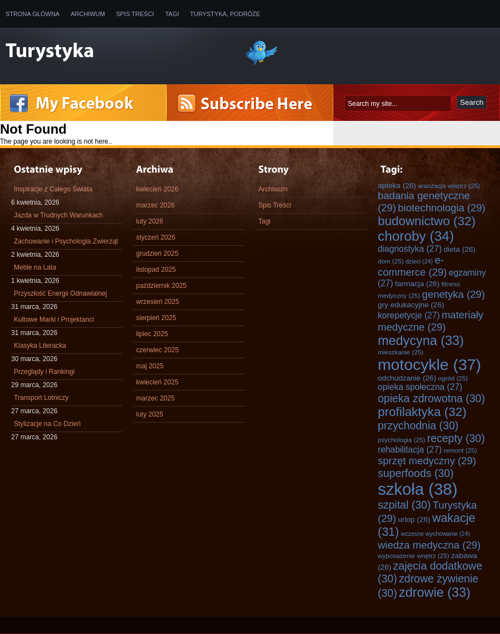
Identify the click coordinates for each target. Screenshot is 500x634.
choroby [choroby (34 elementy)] (416, 236)
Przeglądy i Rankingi (44, 372)
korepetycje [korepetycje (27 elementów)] (409, 315)
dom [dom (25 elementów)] (391, 261)
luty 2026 (149, 221)
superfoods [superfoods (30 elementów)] (416, 473)
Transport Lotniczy (41, 398)
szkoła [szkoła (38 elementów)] (417, 489)
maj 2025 (149, 366)
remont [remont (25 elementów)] (460, 450)
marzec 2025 (155, 398)
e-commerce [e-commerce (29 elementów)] (412, 266)
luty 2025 (149, 414)
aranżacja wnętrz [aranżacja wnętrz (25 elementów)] (449, 185)
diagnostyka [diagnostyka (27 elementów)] (410, 248)
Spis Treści (135, 14)
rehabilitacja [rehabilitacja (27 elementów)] (410, 449)
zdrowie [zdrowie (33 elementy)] (435, 592)
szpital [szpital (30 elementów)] (404, 505)
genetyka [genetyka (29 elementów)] (453, 294)
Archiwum (88, 14)
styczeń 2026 (156, 237)
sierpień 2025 (156, 318)
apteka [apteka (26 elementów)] (397, 185)
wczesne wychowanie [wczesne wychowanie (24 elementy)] (435, 533)
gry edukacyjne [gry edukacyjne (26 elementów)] (411, 305)
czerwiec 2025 (157, 350)
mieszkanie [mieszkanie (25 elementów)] (400, 352)
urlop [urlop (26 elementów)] (414, 519)
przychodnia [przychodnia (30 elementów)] (418, 425)
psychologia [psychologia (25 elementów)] (401, 439)
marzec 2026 (155, 205)
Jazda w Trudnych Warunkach (58, 215)
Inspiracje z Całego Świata (53, 189)
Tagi (172, 14)
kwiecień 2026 (157, 189)
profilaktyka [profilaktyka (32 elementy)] (422, 412)
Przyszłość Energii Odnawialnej (60, 293)
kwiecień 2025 (157, 382)
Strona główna (32, 14)
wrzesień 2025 (157, 302)
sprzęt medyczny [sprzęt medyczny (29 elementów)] (427, 460)
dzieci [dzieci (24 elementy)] (419, 261)
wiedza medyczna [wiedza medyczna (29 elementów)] (429, 545)
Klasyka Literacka (40, 345)
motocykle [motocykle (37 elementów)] (429, 364)
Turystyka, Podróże (225, 14)
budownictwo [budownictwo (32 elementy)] (427, 221)
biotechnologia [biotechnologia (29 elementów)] (442, 208)
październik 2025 (161, 286)
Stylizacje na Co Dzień (47, 424)
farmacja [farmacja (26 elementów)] (417, 284)
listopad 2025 (156, 269)
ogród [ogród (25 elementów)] (453, 378)
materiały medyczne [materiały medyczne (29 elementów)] (430, 321)
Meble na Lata (35, 267)
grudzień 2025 (157, 253)
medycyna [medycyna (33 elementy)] (421, 340)
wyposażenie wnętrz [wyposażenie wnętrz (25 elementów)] (413, 555)
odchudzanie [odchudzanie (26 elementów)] (407, 378)
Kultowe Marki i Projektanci (54, 319)
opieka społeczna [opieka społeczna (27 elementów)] (420, 387)
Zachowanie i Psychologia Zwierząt (66, 241)
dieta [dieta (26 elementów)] (459, 249)
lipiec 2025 (152, 334)
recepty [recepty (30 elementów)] (456, 438)
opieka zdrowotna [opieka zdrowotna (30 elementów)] (431, 398)
